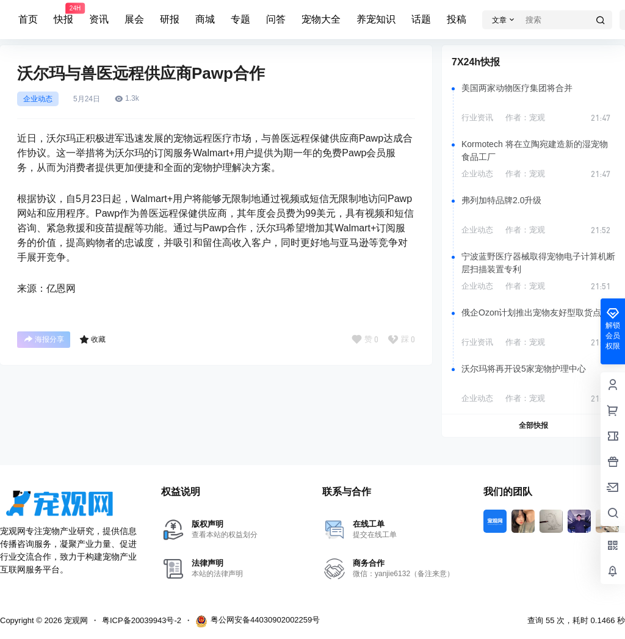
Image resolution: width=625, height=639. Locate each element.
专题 (240, 19)
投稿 (456, 19)
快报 (63, 14)
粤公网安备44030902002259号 (257, 621)
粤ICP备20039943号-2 (141, 620)
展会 (134, 19)
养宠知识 (376, 19)
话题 (421, 19)
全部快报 (533, 425)
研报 (169, 19)
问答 (276, 19)
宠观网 (75, 620)
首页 (28, 19)
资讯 (99, 19)
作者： (525, 117)
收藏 (92, 339)
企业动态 (37, 99)
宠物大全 (321, 19)
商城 (205, 19)
